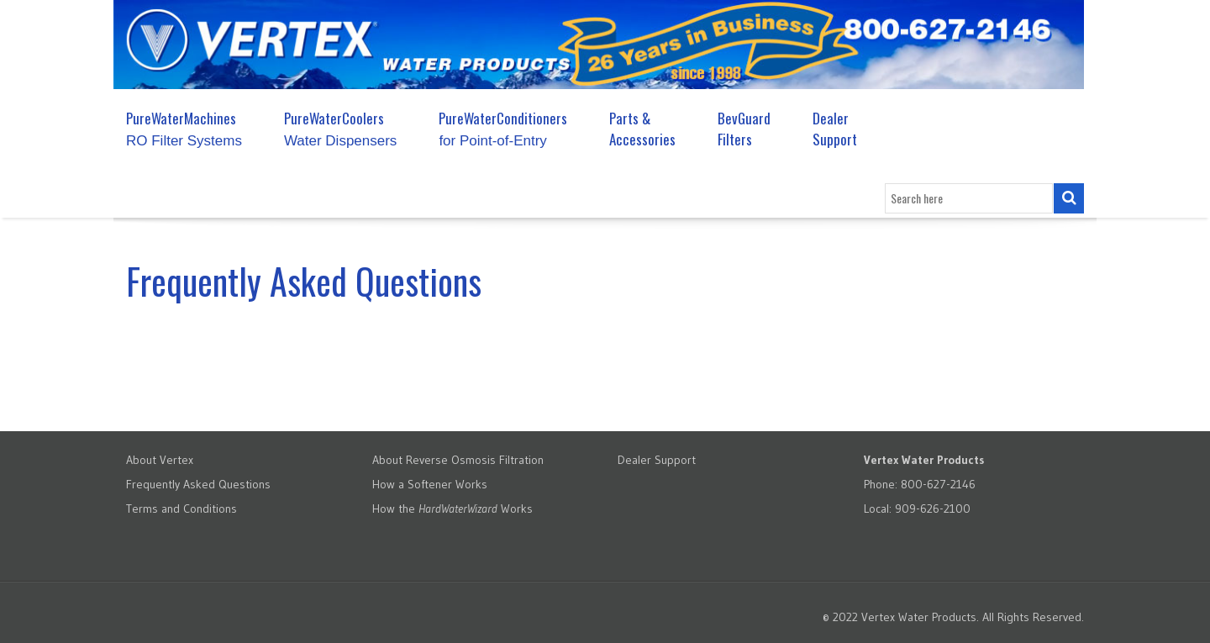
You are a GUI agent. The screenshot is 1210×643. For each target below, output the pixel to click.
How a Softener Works (429, 484)
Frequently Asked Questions (198, 484)
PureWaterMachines (184, 128)
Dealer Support (835, 129)
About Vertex (159, 459)
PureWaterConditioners (503, 128)
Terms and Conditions (181, 508)
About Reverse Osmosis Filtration (458, 459)
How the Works (452, 508)
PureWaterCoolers (340, 128)
